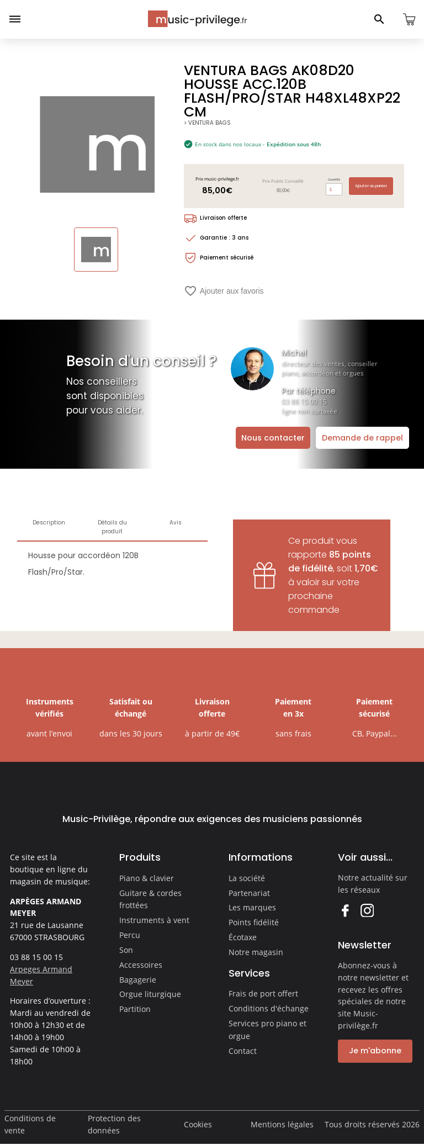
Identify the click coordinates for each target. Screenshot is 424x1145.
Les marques (252, 907)
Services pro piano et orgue (267, 1029)
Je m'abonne (375, 1050)
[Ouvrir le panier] (409, 19)
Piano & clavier (146, 878)
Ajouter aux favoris (224, 291)
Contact (243, 1051)
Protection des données (114, 1124)
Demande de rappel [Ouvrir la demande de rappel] (362, 437)
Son (126, 950)
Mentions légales (282, 1124)
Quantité (334, 179)
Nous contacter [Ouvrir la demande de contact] (273, 437)
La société (247, 878)
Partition (135, 1009)
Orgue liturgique (150, 994)
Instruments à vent (154, 920)
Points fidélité (254, 922)
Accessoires (140, 965)
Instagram (367, 910)
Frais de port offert (263, 993)
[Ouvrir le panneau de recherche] (379, 19)
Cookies (198, 1124)
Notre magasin (256, 952)
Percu (129, 935)
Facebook (345, 910)
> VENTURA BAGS (207, 123)
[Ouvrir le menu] (15, 19)
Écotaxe (243, 937)
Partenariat (249, 893)
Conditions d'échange (269, 1008)
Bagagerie (137, 979)
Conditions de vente (30, 1124)
